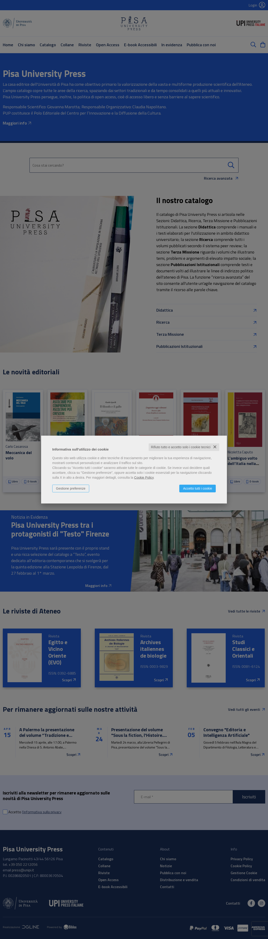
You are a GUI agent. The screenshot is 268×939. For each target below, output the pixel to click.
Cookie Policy (144, 477)
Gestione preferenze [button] (70, 488)
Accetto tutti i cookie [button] (197, 488)
